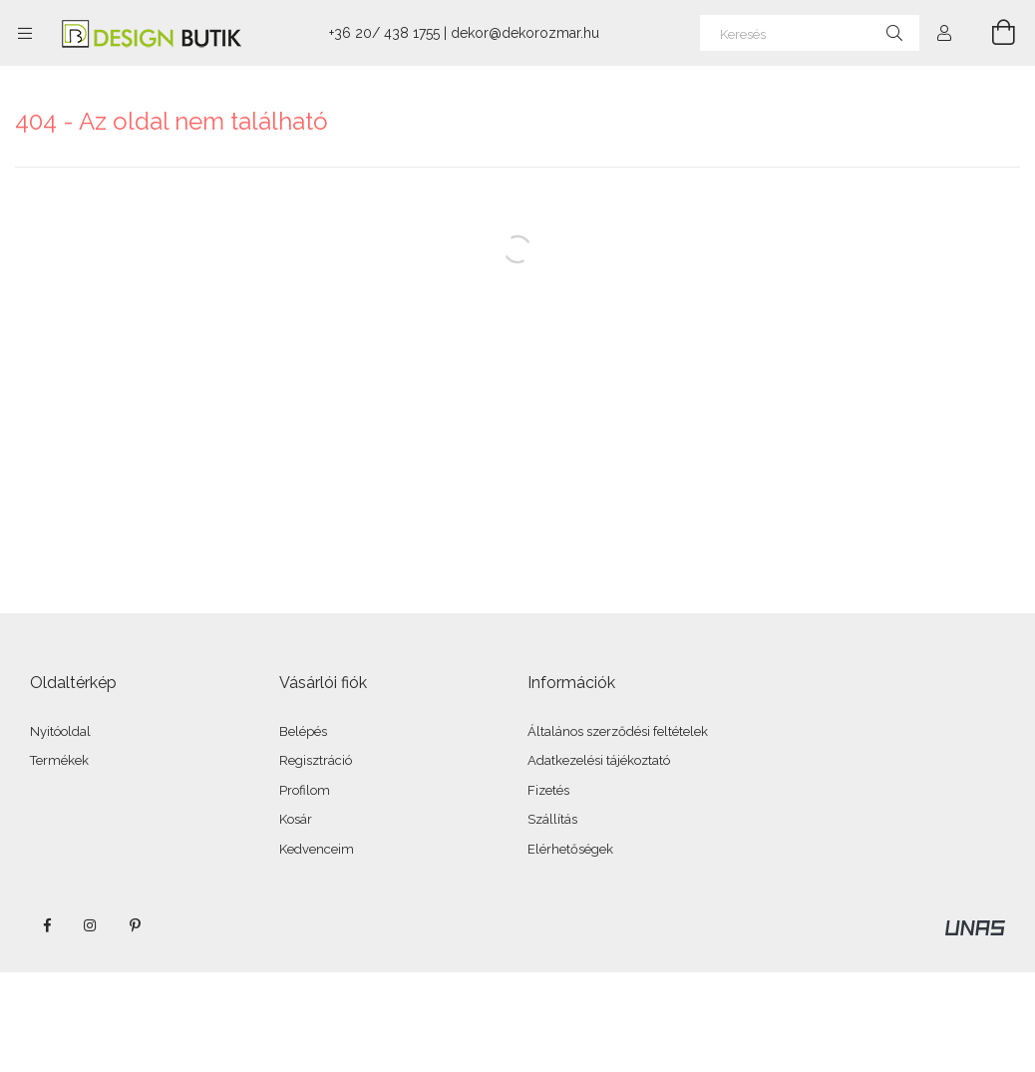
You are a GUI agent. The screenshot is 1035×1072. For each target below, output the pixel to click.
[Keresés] (809, 33)
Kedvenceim (316, 849)
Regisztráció (315, 760)
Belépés (303, 731)
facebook (47, 925)
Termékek (59, 760)
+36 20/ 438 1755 (384, 33)
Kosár (295, 819)
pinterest (135, 925)
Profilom (304, 790)
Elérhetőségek (570, 849)
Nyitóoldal (60, 731)
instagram (91, 925)
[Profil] (944, 33)
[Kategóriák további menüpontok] (25, 33)
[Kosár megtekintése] (992, 33)
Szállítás (552, 819)
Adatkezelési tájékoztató (598, 760)
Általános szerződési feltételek (617, 731)
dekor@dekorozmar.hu (525, 33)
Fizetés (548, 790)
